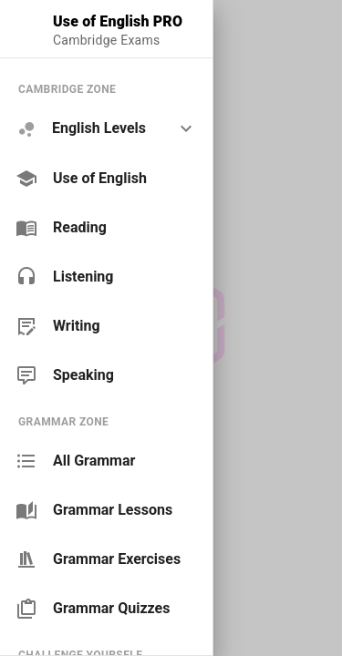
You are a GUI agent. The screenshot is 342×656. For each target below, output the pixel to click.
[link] (106, 178)
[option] (106, 129)
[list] (106, 231)
